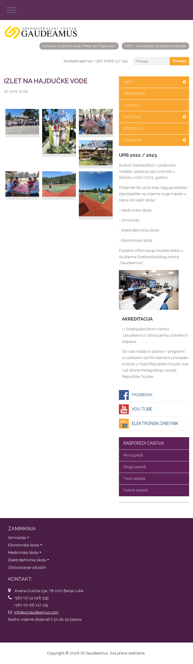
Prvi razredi (133, 455)
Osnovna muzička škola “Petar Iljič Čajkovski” (79, 46)
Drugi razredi (134, 467)
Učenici (131, 105)
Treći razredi (134, 478)
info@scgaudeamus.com (36, 612)
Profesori (134, 93)
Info (128, 82)
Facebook (142, 394)
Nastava (132, 117)
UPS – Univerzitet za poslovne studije (155, 46)
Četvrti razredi (135, 490)
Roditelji (133, 128)
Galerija (132, 140)
